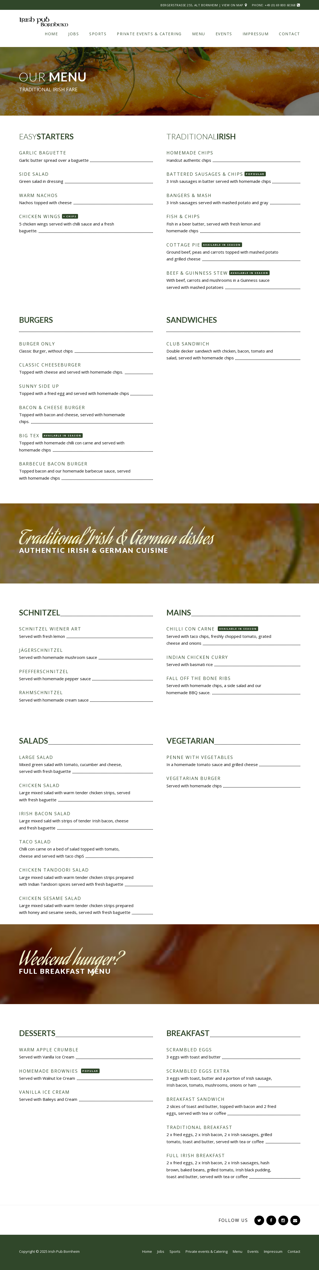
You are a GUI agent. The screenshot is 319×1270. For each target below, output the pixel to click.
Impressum (256, 33)
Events (224, 33)
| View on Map (231, 5)
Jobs (73, 33)
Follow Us (233, 1220)
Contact (289, 33)
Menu (198, 33)
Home (51, 33)
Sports (97, 33)
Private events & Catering (149, 33)
